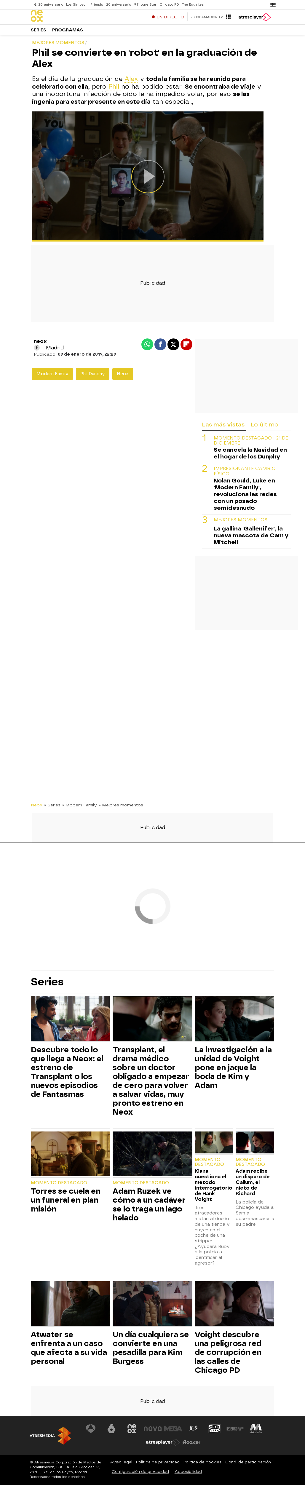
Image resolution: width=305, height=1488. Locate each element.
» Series (52, 807)
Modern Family (52, 376)
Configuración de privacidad (140, 1474)
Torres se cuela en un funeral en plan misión (65, 1203)
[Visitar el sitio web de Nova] (153, 1431)
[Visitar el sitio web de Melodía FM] (256, 1431)
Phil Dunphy (92, 376)
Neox (123, 376)
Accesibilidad (188, 1474)
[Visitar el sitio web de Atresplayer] (163, 1445)
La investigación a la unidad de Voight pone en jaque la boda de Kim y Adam (233, 1070)
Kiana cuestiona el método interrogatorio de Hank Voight (213, 1188)
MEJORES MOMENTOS (240, 522)
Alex (131, 81)
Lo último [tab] (264, 427)
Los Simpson (76, 5)
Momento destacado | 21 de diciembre (251, 444)
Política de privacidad (158, 1465)
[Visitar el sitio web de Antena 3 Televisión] (91, 1431)
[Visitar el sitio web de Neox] (132, 1431)
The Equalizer (193, 5)
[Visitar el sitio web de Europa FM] (235, 1431)
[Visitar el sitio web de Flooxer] (191, 1445)
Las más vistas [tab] (223, 427)
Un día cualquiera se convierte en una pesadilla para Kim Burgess (151, 1351)
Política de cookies (202, 1465)
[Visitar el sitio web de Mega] (173, 1431)
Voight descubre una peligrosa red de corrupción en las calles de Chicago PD (228, 1355)
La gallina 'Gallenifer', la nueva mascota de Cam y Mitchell (251, 538)
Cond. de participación (248, 1465)
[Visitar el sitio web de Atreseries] (194, 1431)
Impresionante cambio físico (245, 474)
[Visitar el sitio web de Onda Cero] (214, 1431)
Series (38, 32)
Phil (113, 89)
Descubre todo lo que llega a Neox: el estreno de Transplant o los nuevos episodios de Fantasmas (67, 1075)
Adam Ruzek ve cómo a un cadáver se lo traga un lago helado (149, 1207)
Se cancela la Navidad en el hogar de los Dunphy (250, 456)
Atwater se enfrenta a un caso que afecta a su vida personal (69, 1351)
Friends (96, 5)
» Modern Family (79, 807)
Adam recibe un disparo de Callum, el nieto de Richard (253, 1185)
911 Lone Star (145, 5)
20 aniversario (50, 5)
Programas (67, 32)
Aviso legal (121, 1465)
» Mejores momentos (121, 807)
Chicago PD (169, 5)
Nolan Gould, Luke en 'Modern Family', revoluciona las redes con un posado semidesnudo (245, 497)
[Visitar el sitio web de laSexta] (111, 1431)
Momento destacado (59, 1185)
